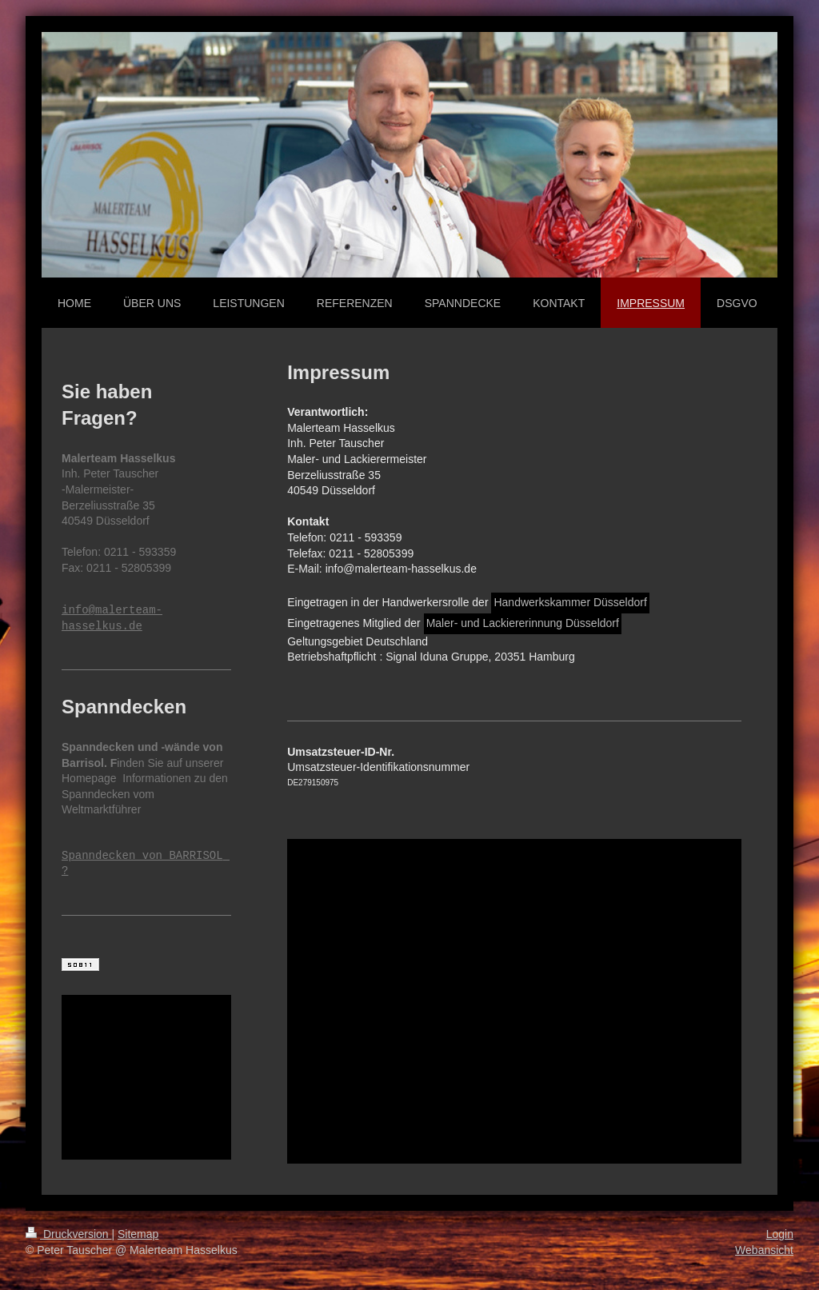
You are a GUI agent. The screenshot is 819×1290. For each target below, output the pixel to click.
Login (779, 1234)
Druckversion (68, 1234)
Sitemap (138, 1234)
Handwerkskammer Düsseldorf (569, 602)
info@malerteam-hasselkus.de (112, 618)
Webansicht (764, 1250)
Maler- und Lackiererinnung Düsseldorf (522, 623)
